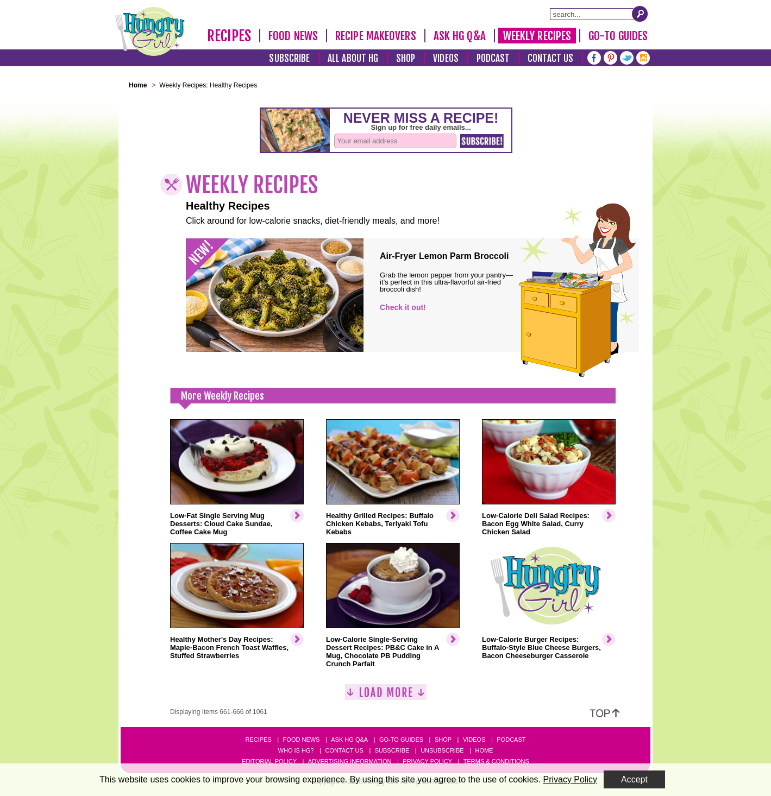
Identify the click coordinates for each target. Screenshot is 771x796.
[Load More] (386, 696)
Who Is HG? (296, 750)
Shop (405, 58)
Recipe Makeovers (375, 36)
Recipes (229, 36)
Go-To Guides (618, 36)
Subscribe (289, 58)
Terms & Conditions (496, 761)
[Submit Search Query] (640, 13)
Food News (293, 36)
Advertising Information (350, 761)
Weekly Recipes (537, 36)
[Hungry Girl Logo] (150, 31)
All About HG (353, 58)
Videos (446, 58)
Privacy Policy (427, 761)
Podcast (493, 58)
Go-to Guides (401, 739)
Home (484, 750)
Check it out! (403, 307)
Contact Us (550, 58)
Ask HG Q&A (460, 36)
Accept (634, 779)
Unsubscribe (442, 750)
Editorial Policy (269, 761)
